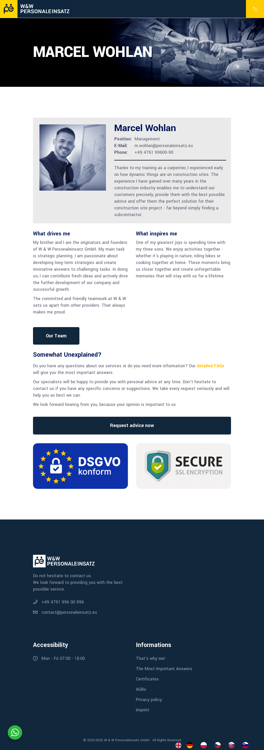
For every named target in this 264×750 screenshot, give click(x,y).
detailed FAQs (210, 366)
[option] (191, 745)
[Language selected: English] (214, 745)
